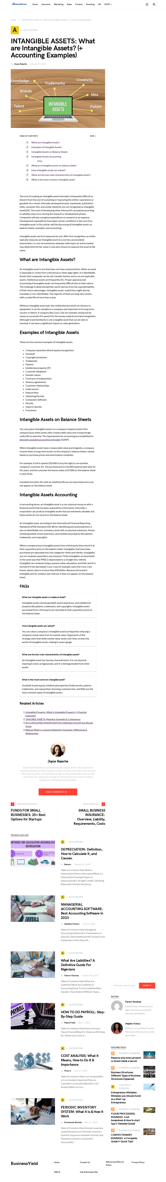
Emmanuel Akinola (73, 1123)
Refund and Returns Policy (115, 1165)
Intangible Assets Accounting (46, 157)
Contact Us (85, 1163)
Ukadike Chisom (71, 925)
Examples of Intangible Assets (46, 148)
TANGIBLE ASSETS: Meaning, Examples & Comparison (53, 720)
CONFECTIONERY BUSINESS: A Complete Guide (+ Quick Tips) (124, 1139)
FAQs (39, 162)
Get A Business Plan (89, 1173)
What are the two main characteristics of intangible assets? (61, 176)
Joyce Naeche (20, 65)
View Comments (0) (56, 793)
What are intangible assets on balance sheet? (54, 166)
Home (13, 20)
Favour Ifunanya (133, 1003)
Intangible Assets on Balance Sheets (49, 153)
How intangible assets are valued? (48, 171)
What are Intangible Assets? (45, 143)
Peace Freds (69, 1024)
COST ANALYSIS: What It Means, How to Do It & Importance (80, 1061)
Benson (67, 865)
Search (147, 987)
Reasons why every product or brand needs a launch (126, 1061)
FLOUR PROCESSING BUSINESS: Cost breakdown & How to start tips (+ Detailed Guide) (125, 1120)
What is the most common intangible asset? (53, 180)
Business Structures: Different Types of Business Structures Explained (126, 1077)
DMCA (57, 1173)
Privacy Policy (138, 1163)
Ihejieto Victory (132, 1025)
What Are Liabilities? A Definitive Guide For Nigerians (78, 966)
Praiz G (67, 1072)
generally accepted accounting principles (40, 441)
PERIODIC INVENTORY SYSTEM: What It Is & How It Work (82, 1113)
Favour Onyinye (71, 977)
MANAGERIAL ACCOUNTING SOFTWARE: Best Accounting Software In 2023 (82, 912)
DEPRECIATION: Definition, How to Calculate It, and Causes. (81, 855)
